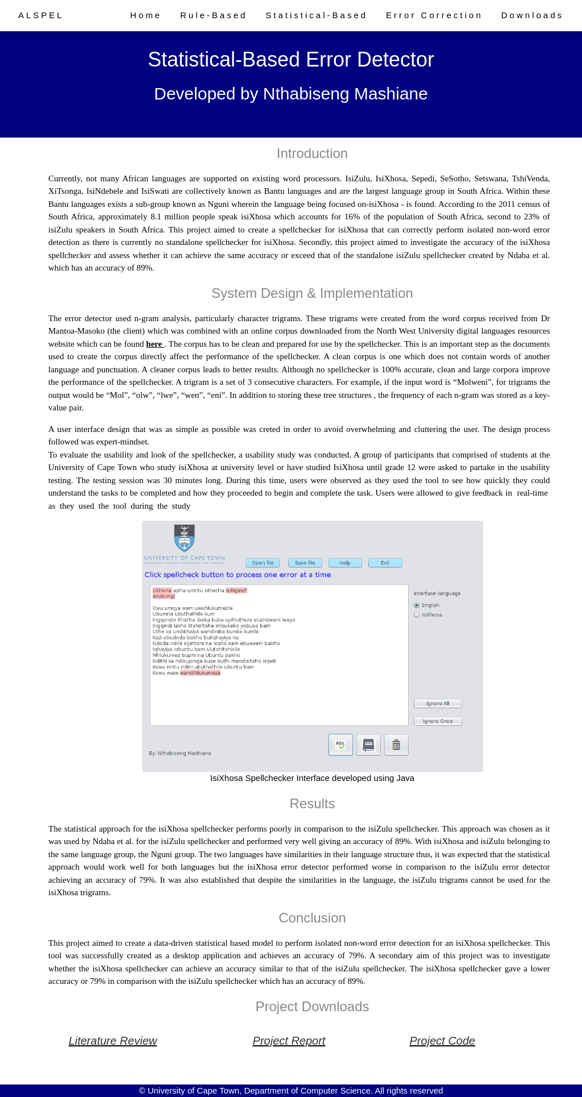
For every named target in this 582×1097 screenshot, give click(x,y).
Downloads (532, 15)
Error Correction (434, 15)
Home (146, 15)
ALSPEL (41, 15)
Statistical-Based (316, 15)
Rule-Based (213, 15)
